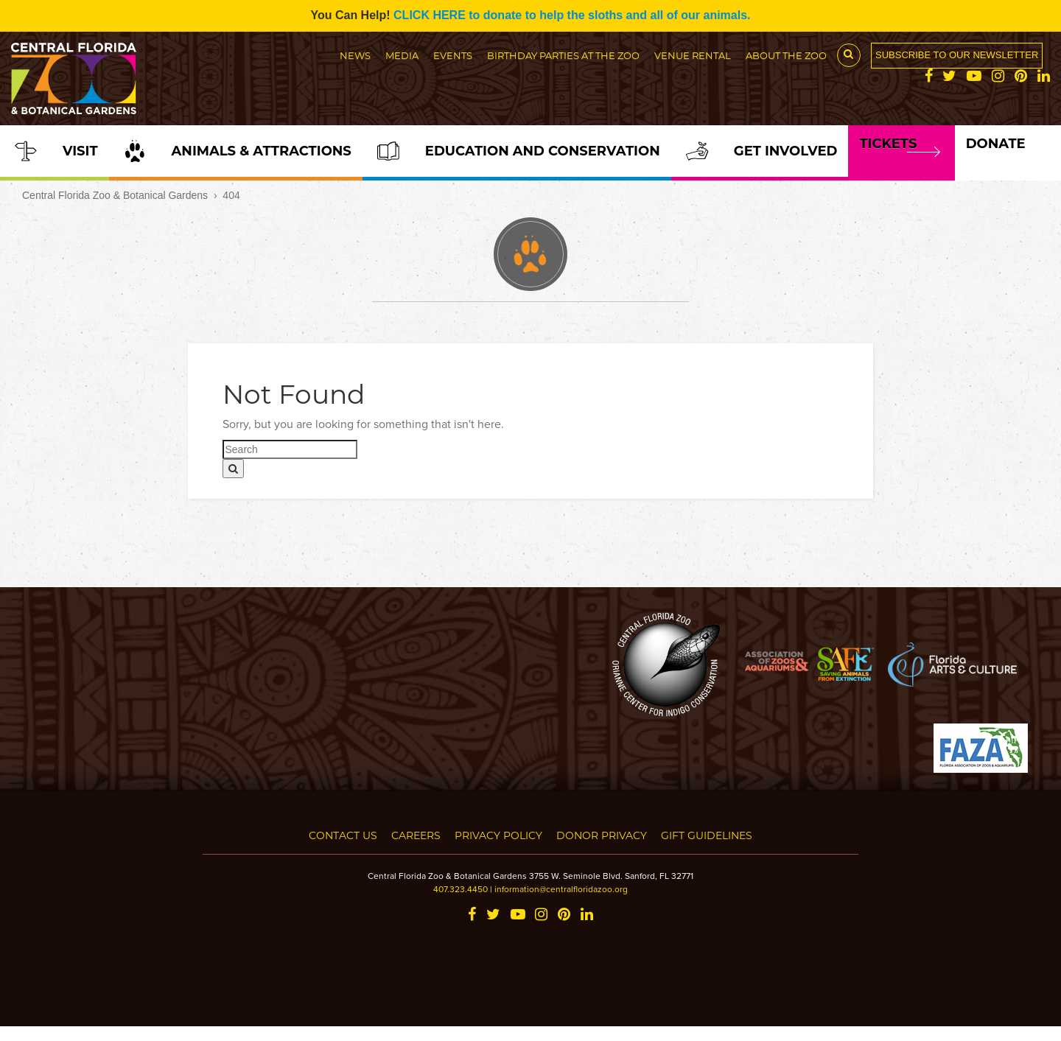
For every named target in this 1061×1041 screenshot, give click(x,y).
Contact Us (343, 835)
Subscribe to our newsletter (956, 54)
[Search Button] (849, 55)
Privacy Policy (498, 835)
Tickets (888, 144)
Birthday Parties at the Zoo (563, 55)
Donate (996, 144)
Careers (416, 835)
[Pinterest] (1021, 77)
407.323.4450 (460, 889)
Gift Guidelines (706, 835)
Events (452, 55)
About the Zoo (786, 55)
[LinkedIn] (1043, 77)
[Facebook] (929, 77)
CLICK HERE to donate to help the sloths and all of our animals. (571, 15)
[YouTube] (974, 77)
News (355, 55)
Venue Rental (692, 55)
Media (402, 55)
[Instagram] (998, 77)
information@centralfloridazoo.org (561, 889)
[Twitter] (949, 77)
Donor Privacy (601, 835)
